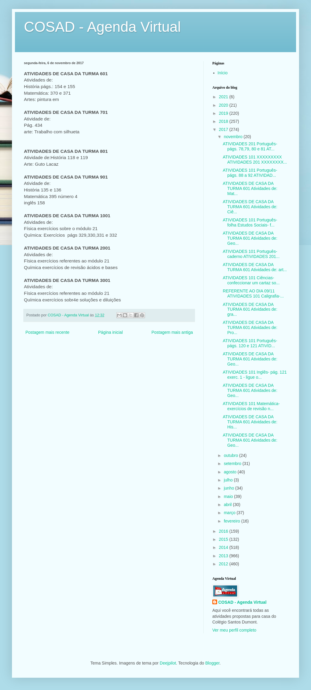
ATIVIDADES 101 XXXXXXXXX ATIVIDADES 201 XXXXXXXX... (255, 159)
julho (229, 480)
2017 (224, 129)
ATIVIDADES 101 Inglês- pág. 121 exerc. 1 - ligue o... (255, 375)
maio (229, 496)
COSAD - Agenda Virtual (102, 27)
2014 (224, 547)
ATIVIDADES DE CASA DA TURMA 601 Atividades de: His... (250, 421)
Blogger (212, 663)
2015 (224, 539)
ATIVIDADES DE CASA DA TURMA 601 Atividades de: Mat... (250, 188)
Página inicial (110, 332)
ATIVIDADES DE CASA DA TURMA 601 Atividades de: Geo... (250, 238)
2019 (224, 113)
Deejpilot (168, 663)
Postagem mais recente (47, 332)
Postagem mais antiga (172, 332)
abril (228, 504)
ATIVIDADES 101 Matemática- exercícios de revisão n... (251, 406)
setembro (233, 463)
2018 (224, 121)
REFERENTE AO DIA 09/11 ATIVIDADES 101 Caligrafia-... (253, 293)
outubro (231, 455)
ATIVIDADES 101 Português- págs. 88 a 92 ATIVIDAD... (250, 173)
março (230, 512)
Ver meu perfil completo (234, 630)
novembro (233, 136)
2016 (224, 531)
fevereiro (232, 521)
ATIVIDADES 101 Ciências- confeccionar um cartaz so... (251, 280)
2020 (224, 105)
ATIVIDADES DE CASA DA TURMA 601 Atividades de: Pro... (250, 327)
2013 (224, 555)
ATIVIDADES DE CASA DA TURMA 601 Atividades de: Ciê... (250, 206)
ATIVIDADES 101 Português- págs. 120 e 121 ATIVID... (250, 343)
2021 (224, 96)
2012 (224, 563)
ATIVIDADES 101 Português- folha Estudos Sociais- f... (250, 222)
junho (229, 488)
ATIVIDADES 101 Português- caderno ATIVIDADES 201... (251, 254)
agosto (230, 471)
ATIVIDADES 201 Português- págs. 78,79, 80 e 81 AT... (250, 146)
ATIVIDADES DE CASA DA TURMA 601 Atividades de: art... (255, 267)
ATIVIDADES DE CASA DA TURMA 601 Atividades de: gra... (250, 309)
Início (223, 72)
